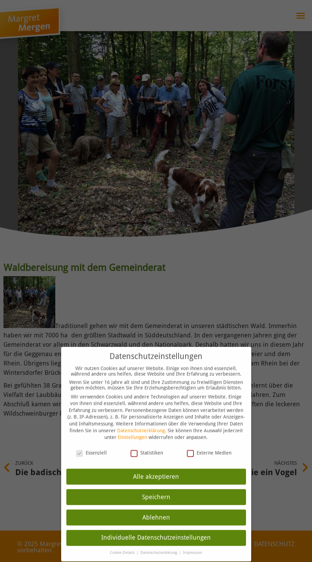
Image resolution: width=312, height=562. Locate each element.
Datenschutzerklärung (141, 421)
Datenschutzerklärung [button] (159, 543)
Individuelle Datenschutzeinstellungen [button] (156, 528)
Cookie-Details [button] (123, 543)
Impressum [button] (192, 543)
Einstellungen (132, 428)
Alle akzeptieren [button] (156, 467)
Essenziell (91, 443)
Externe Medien (209, 443)
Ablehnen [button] (156, 508)
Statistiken (147, 443)
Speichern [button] (156, 487)
